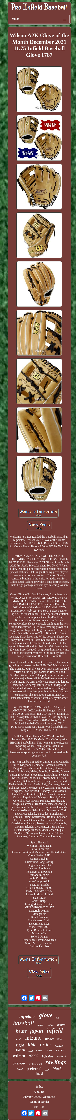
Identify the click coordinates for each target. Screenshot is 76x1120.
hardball (59, 1046)
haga (40, 1025)
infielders (47, 1056)
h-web (20, 1069)
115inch (19, 1050)
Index (39, 1086)
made (19, 1039)
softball (61, 1056)
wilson (18, 1055)
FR (42, 1106)
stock (47, 1070)
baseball (23, 1023)
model (49, 1039)
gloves (39, 1050)
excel (31, 1051)
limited (61, 1024)
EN (36, 1106)
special (60, 1050)
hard (39, 1073)
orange (19, 1064)
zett (59, 1039)
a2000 (33, 1056)
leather (49, 1050)
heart (21, 1031)
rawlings (55, 1062)
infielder (27, 1016)
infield (55, 1030)
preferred (34, 1068)
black (57, 1068)
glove (46, 1015)
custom (50, 1025)
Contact (39, 1091)
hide (32, 1044)
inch (57, 1018)
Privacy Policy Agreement (39, 1096)
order (45, 1044)
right (20, 1045)
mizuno (33, 1038)
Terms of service (39, 1101)
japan (36, 1031)
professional (35, 1063)
